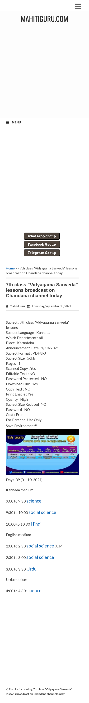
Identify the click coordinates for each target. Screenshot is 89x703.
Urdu (31, 568)
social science (42, 512)
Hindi (36, 524)
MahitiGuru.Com (44, 18)
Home (10, 268)
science (34, 500)
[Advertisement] (44, 72)
